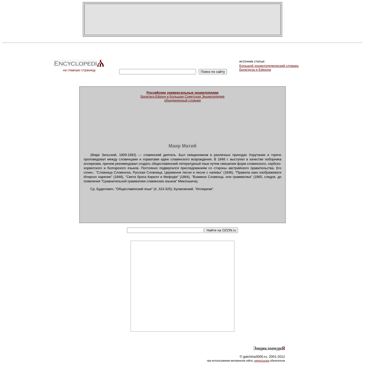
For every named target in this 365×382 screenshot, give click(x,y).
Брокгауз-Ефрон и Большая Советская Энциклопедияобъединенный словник (183, 96)
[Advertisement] (182, 19)
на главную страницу (79, 68)
